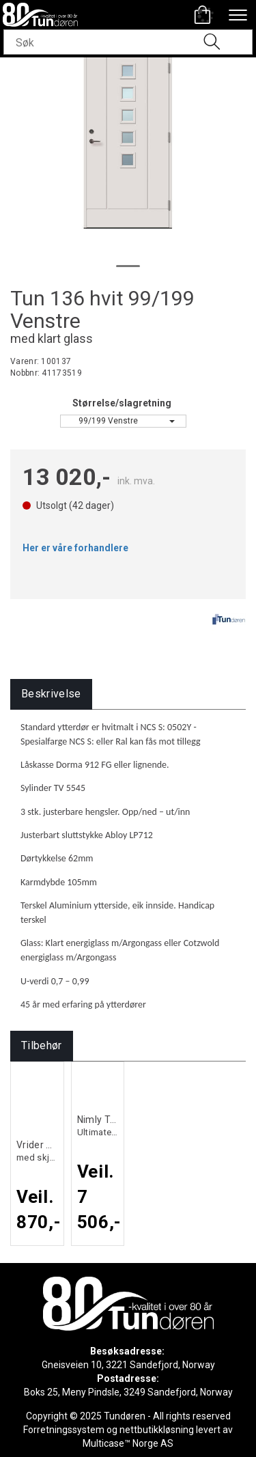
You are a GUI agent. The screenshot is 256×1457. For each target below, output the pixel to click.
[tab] (51, 694)
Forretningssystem (63, 1429)
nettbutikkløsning (156, 1429)
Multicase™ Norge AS (128, 1443)
